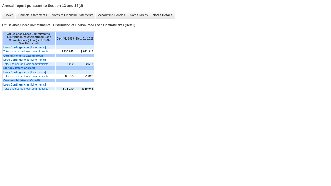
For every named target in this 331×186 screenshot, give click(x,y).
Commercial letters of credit (21, 80)
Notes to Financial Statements (72, 15)
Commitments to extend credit (23, 55)
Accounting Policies (111, 15)
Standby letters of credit (19, 67)
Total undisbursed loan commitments (25, 51)
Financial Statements (32, 15)
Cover (9, 15)
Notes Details (162, 15)
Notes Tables (139, 15)
